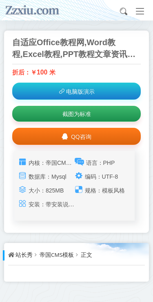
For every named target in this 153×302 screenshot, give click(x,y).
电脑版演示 (76, 91)
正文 (86, 254)
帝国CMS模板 (57, 254)
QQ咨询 (76, 136)
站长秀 (24, 254)
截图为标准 (76, 114)
